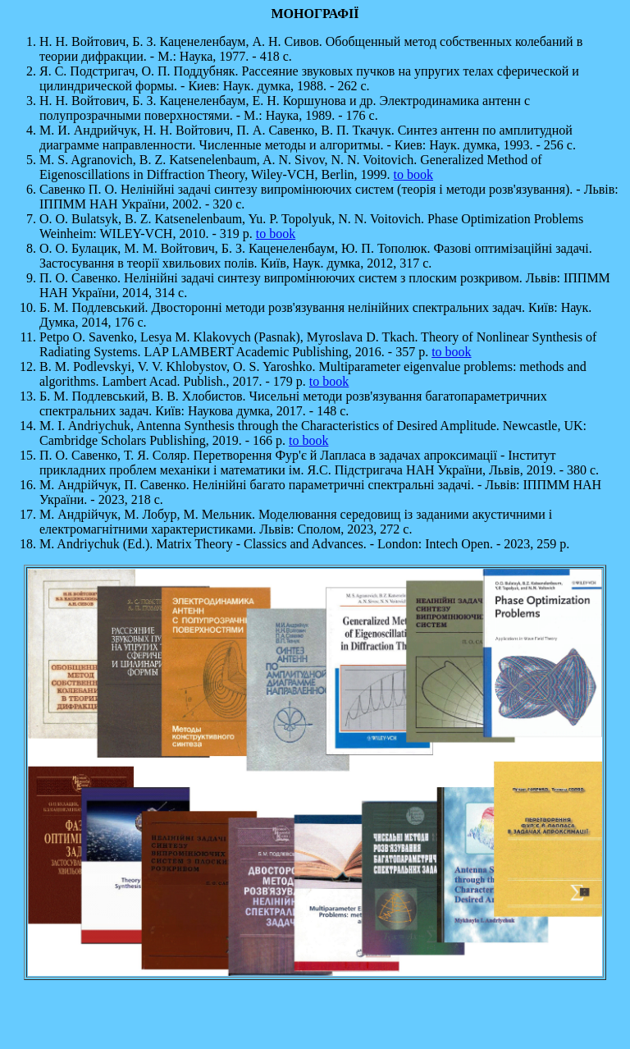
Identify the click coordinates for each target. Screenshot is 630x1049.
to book (413, 174)
